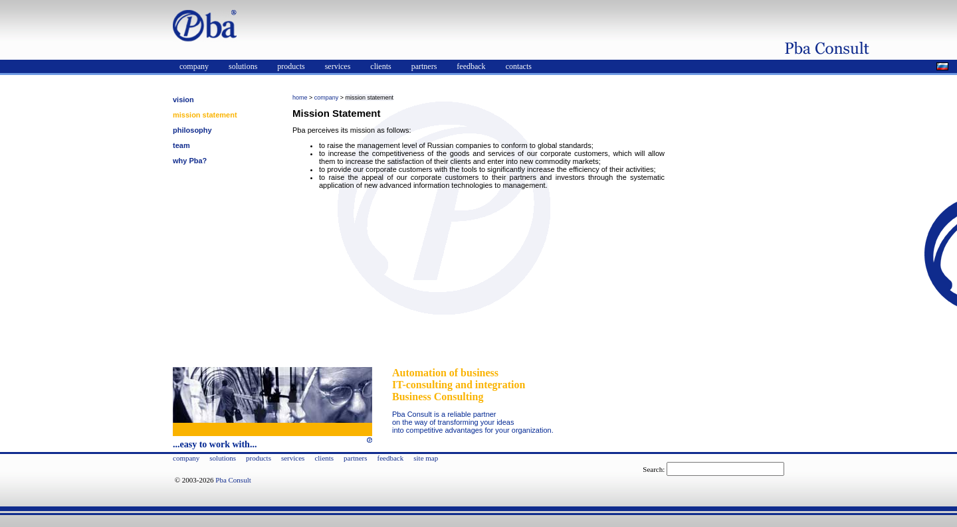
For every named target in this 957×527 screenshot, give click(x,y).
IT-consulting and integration (458, 384)
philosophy (192, 130)
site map (425, 458)
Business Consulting (437, 396)
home (300, 97)
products (290, 66)
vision (183, 100)
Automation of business (445, 372)
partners (424, 66)
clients (380, 66)
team (181, 145)
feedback (471, 66)
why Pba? (190, 161)
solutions (243, 66)
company (194, 66)
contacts (519, 66)
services (338, 66)
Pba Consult (233, 480)
